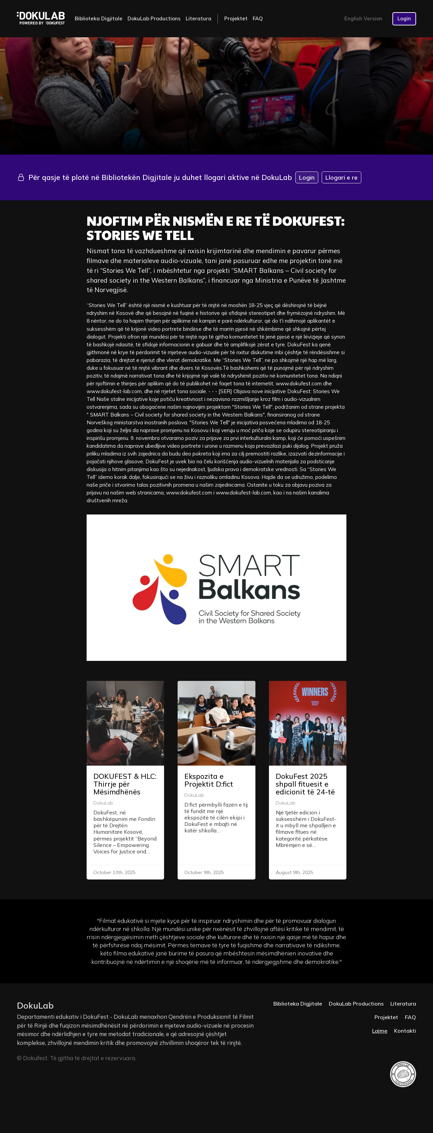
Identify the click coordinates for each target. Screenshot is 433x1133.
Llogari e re (341, 177)
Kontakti (405, 1030)
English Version (363, 18)
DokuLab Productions (154, 18)
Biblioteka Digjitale (98, 18)
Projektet (236, 18)
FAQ (258, 18)
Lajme (379, 1030)
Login (404, 18)
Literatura (198, 18)
